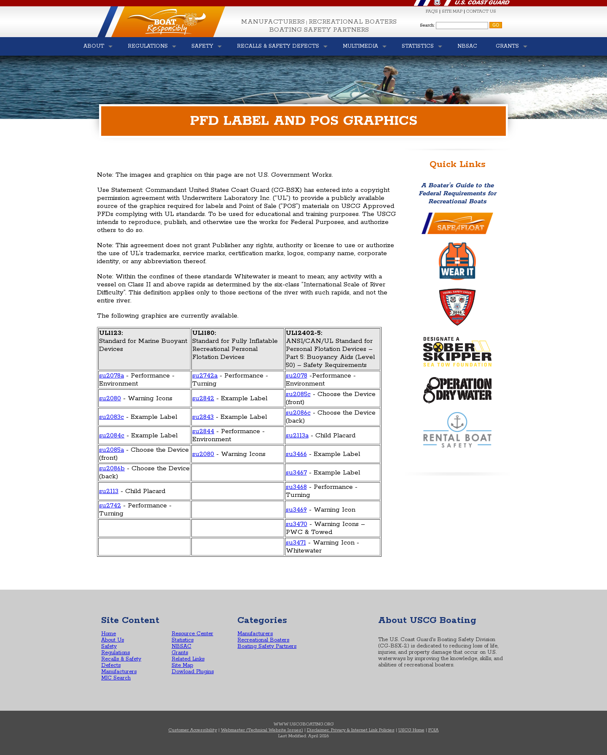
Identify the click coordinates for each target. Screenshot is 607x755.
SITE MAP (452, 11)
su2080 (110, 398)
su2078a (111, 376)
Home (108, 634)
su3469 (296, 510)
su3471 (296, 543)
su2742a (205, 376)
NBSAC (181, 646)
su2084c (111, 435)
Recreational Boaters (353, 22)
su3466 (296, 454)
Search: (427, 25)
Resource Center (192, 634)
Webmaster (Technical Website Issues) (262, 730)
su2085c (298, 394)
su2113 (108, 491)
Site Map (182, 665)
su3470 (296, 524)
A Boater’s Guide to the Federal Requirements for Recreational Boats (457, 193)
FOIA (433, 730)
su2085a (111, 450)
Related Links (188, 659)
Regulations (115, 653)
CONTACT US (481, 11)
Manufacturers (273, 22)
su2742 (110, 506)
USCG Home (411, 730)
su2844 (203, 431)
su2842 (203, 398)
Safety (109, 646)
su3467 (296, 473)
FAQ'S (432, 11)
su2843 (203, 417)
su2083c (111, 417)
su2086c (298, 413)
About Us (112, 640)
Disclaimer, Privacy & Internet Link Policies (351, 730)
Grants (180, 653)
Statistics (182, 640)
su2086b (112, 468)
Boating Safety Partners (319, 30)
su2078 (296, 376)
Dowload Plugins (193, 672)
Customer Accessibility (193, 730)
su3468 (296, 487)
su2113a (297, 435)
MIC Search (116, 678)
